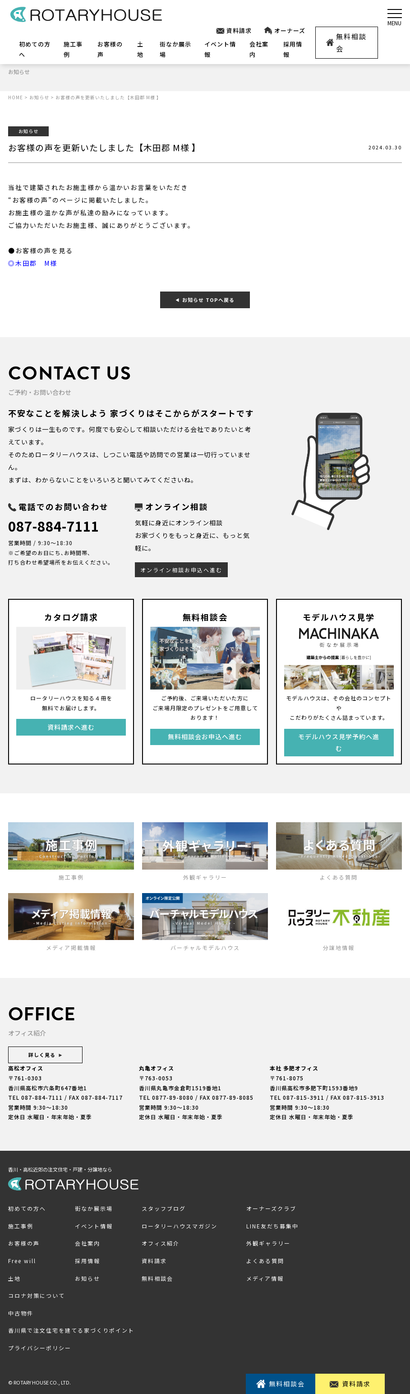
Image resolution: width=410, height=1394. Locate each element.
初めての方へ (27, 1208)
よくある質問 (265, 1260)
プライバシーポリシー (39, 1347)
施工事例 (20, 1225)
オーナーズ (284, 30)
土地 (14, 1278)
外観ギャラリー (268, 1243)
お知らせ (87, 1278)
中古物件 (20, 1312)
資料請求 (234, 30)
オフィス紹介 (161, 1243)
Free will (22, 1260)
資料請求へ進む (71, 726)
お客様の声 (24, 1243)
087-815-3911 (303, 1097)
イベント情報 (94, 1225)
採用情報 (87, 1260)
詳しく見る (45, 1054)
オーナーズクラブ (271, 1208)
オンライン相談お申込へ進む (181, 569)
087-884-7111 (56, 525)
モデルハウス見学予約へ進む (338, 742)
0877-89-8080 (172, 1097)
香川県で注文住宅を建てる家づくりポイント (71, 1330)
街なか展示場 (94, 1208)
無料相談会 (346, 42)
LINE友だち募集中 (272, 1225)
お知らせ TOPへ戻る (205, 299)
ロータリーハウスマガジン (179, 1225)
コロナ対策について (36, 1295)
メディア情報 (265, 1278)
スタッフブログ (164, 1208)
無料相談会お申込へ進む (205, 736)
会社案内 (87, 1243)
